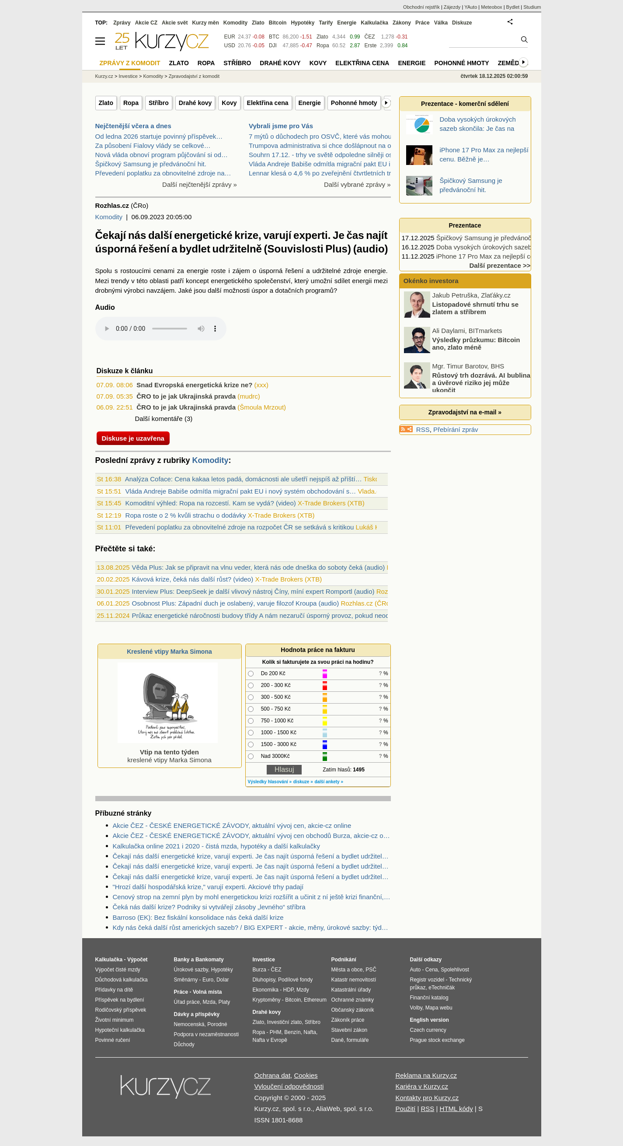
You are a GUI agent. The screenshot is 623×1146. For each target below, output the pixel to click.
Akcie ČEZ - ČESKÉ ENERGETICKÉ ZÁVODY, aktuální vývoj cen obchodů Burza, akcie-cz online (252, 835)
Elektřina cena (268, 102)
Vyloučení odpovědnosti (289, 1086)
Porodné (217, 1024)
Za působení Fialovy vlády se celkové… (153, 145)
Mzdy (302, 990)
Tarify (326, 23)
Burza (259, 970)
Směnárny (186, 980)
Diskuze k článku (125, 371)
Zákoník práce (348, 1020)
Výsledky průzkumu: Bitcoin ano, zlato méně (476, 344)
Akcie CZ (146, 23)
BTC (274, 37)
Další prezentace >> (499, 265)
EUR (229, 37)
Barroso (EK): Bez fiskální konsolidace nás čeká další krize (198, 917)
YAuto (470, 7)
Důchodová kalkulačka (121, 980)
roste (218, 270)
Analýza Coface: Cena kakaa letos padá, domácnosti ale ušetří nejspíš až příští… (243, 479)
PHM (276, 1032)
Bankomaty (209, 960)
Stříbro (159, 102)
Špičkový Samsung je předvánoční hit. (150, 164)
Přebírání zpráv (455, 429)
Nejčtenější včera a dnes (133, 126)
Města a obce (347, 970)
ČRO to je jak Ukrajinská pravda (186, 396)
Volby (416, 1008)
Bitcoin (278, 23)
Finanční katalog (429, 998)
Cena (431, 970)
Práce (422, 23)
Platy (224, 1002)
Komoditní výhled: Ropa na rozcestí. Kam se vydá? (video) (210, 503)
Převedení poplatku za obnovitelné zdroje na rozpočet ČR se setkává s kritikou (239, 527)
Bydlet (513, 7)
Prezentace (465, 225)
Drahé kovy (195, 102)
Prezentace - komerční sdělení (465, 103)
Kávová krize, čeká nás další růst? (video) (193, 579)
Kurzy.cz (104, 76)
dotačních (289, 290)
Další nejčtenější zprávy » (199, 184)
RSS (423, 429)
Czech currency (428, 1030)
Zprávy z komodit (130, 63)
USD (229, 45)
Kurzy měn (205, 23)
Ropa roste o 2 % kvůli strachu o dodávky (185, 515)
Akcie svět (175, 23)
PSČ (370, 970)
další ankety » (328, 781)
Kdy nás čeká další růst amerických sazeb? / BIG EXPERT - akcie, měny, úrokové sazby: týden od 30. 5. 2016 (252, 927)
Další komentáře (159, 418)
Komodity (109, 217)
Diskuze (462, 23)
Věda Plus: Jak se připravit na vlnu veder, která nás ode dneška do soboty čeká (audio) (258, 567)
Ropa (131, 102)
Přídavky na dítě (114, 990)
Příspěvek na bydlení (119, 1000)
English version (429, 1020)
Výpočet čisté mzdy (117, 970)
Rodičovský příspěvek (120, 1010)
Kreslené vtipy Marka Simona (169, 651)
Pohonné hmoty (354, 102)
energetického (231, 280)
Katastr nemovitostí (353, 980)
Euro (207, 980)
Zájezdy (452, 7)
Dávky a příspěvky (197, 1014)
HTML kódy (456, 1108)
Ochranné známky (352, 1000)
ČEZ (370, 37)
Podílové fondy (295, 980)
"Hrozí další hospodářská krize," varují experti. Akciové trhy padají (208, 886)
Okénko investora (430, 280)
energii (362, 280)
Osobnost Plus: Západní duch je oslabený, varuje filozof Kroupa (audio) (235, 603)
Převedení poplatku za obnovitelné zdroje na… (163, 173)
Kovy (229, 102)
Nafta (309, 1032)
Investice (127, 76)
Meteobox (491, 7)
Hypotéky (302, 23)
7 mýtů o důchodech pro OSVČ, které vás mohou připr (328, 136)
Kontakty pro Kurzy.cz (427, 1097)
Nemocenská (189, 1024)
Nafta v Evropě (270, 1040)
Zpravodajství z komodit (194, 76)
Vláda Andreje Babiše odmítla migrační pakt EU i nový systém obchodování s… (240, 491)
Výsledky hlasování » (270, 781)
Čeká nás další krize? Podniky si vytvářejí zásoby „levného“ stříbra (209, 907)
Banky (182, 960)
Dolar (222, 980)
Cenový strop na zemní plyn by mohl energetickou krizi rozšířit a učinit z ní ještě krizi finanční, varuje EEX (252, 897)
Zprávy (121, 23)
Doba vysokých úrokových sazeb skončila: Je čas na (512, 247)
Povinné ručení (112, 1040)
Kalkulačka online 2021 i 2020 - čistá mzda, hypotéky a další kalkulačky (216, 846)
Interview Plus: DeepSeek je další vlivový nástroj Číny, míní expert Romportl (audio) (253, 591)
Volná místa (207, 992)
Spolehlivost (455, 970)
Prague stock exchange (437, 1040)
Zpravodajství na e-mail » (464, 412)
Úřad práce (187, 1002)
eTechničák (441, 988)
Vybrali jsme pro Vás (281, 126)
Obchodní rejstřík (421, 7)
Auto (415, 970)
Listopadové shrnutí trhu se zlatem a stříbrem (475, 308)
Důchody (184, 1044)
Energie (310, 102)
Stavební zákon (349, 1030)
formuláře (358, 1040)
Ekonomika (265, 990)
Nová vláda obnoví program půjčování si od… (161, 154)
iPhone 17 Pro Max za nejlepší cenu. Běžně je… (506, 256)
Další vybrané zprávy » (357, 184)
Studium (532, 7)
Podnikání (343, 960)
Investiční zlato (284, 1022)
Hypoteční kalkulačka (120, 1030)
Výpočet (137, 960)
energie (198, 270)
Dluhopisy (264, 980)
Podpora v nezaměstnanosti (206, 1034)
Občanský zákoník (352, 1010)
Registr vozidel (427, 980)
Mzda (209, 1002)
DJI (273, 45)
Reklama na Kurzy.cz (426, 1075)
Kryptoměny (267, 1000)
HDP (288, 990)
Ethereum (315, 1000)
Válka (441, 23)
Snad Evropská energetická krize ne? (194, 385)
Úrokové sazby (191, 970)
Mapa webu (438, 1008)
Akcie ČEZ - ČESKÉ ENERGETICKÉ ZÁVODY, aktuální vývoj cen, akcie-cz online (232, 825)
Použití (405, 1108)
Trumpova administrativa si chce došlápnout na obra (324, 145)
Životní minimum (114, 1020)
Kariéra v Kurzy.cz (421, 1086)
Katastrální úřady (351, 990)
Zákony (402, 23)
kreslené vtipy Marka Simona (168, 752)
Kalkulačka (374, 23)
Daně (337, 1040)
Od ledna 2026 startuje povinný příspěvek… (159, 136)
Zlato (106, 102)
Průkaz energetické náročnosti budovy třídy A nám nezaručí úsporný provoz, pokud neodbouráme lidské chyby (292, 615)
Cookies (305, 1075)
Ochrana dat (272, 1075)
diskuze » (303, 781)
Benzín (292, 1032)
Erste (371, 45)
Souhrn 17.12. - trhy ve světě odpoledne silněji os (321, 154)
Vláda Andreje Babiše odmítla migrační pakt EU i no (324, 164)
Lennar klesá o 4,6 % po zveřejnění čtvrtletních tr (320, 173)
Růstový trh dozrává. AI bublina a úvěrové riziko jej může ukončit (481, 383)
